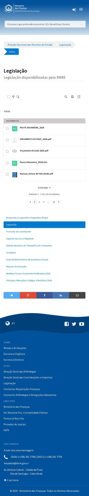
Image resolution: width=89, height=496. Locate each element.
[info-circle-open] (72, 96)
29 (54, 201)
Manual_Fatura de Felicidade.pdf (36, 173)
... (48, 201)
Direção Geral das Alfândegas (20, 371)
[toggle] (13, 96)
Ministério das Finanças (17, 406)
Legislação (10, 383)
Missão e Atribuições (15, 348)
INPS (6, 430)
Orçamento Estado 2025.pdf (34, 150)
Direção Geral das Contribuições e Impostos (28, 377)
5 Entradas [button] (44, 187)
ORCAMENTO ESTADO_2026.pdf (35, 139)
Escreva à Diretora (14, 359)
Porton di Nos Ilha (14, 418)
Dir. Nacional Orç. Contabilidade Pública (26, 412)
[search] (65, 96)
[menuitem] (44, 217)
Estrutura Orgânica (14, 353)
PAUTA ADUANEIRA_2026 (32, 127)
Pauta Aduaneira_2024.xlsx (33, 162)
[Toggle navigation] (44, 9)
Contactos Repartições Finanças (22, 389)
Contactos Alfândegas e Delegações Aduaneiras (30, 395)
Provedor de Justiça (15, 424)
